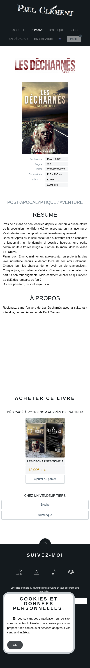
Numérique (45, 515)
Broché (45, 504)
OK (15, 644)
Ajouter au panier (45, 479)
